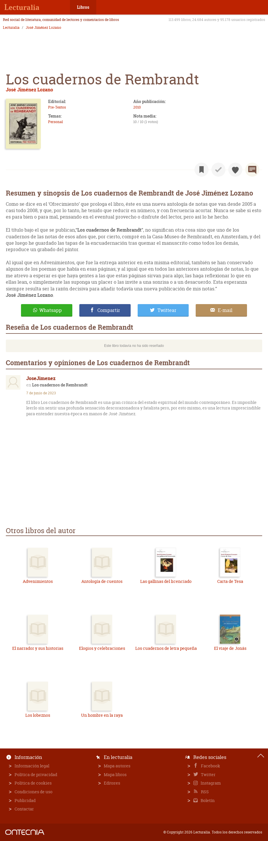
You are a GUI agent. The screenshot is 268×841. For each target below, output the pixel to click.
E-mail (225, 310)
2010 (137, 107)
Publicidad (25, 800)
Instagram (210, 783)
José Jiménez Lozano (43, 27)
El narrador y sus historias (37, 648)
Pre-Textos (57, 107)
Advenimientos (38, 581)
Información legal (32, 766)
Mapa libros (115, 774)
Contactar (24, 809)
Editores (112, 783)
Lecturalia (11, 27)
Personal (55, 121)
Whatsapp (50, 310)
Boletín (207, 800)
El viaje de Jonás (230, 648)
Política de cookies (33, 783)
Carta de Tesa (230, 581)
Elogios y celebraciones (102, 648)
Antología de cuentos (101, 581)
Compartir (108, 310)
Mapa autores (117, 766)
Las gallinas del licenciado (166, 581)
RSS (204, 791)
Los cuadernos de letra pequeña (166, 648)
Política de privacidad (36, 774)
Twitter (208, 774)
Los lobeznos (37, 715)
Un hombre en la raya (102, 715)
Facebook (210, 766)
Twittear (166, 310)
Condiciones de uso (33, 791)
